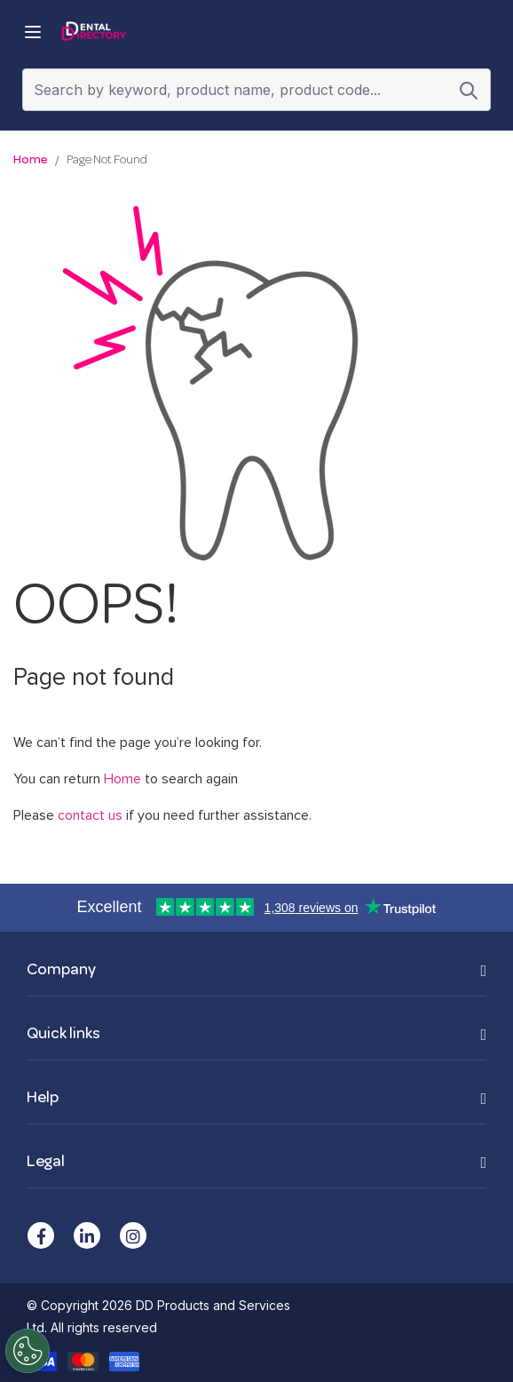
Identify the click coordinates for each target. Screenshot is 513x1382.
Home (30, 160)
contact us (90, 815)
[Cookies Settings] (26, 1351)
